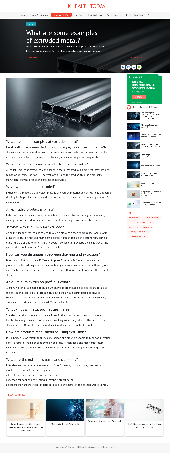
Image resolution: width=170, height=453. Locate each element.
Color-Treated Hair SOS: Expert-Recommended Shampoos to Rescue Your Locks (26, 427)
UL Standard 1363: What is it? (65, 424)
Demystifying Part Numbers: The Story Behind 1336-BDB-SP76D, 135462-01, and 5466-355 (151, 116)
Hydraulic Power (147, 222)
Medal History (133, 222)
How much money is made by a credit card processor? (151, 165)
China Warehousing (144, 227)
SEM (145, 236)
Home (22, 15)
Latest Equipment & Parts (145, 106)
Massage (131, 227)
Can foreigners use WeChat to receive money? (151, 203)
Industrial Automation (151, 218)
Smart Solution (114, 15)
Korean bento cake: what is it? (151, 184)
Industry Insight (95, 15)
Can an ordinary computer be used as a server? (151, 136)
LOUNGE (31, 24)
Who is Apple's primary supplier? (149, 126)
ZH (148, 15)
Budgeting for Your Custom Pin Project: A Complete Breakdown (151, 194)
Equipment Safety (134, 236)
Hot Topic (79, 15)
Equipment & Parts (61, 15)
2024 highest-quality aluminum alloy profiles (150, 174)
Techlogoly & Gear (134, 15)
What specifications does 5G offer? (104, 421)
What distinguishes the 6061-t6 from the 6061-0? (150, 145)
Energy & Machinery (39, 15)
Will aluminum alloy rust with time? (150, 155)
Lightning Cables (134, 218)
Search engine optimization (138, 232)
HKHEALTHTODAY (85, 6)
